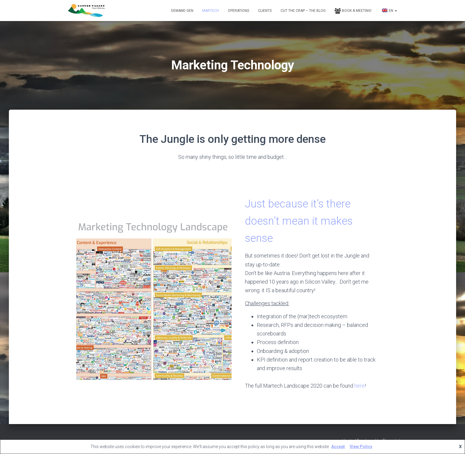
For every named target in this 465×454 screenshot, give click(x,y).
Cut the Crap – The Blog (303, 11)
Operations (238, 11)
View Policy (361, 446)
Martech (210, 11)
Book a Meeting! (353, 11)
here (359, 386)
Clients (265, 11)
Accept (338, 446)
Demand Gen (182, 11)
